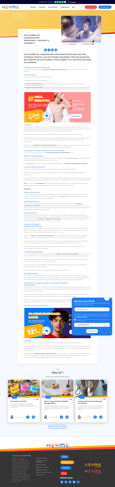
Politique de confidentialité (44, 472)
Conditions (107, 326)
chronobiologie (29, 163)
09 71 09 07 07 (90, 7)
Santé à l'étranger (53, 7)
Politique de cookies (42, 469)
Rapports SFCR (40, 474)
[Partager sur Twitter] (52, 50)
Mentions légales (41, 464)
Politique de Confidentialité (81, 317)
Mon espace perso (105, 7)
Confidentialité (104, 326)
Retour (20, 15)
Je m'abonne (92, 331)
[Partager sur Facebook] (49, 50)
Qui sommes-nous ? (41, 458)
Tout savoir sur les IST (18, 401)
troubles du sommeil (72, 158)
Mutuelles (33, 7)
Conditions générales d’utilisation (42, 461)
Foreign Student (64, 7)
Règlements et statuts (42, 467)
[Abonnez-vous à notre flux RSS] (45, 50)
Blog (73, 7)
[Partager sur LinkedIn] (55, 50)
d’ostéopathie (62, 196)
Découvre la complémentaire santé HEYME (36, 305)
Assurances (42, 7)
